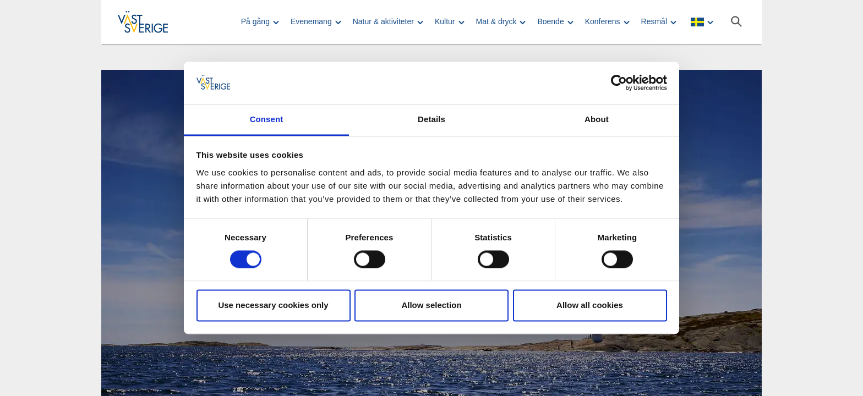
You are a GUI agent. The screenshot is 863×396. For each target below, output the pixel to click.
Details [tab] (431, 119)
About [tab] (597, 119)
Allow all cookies (589, 305)
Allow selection (431, 305)
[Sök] (736, 21)
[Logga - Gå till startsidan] (156, 22)
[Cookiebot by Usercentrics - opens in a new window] (619, 83)
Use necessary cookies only (273, 305)
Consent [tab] (266, 119)
